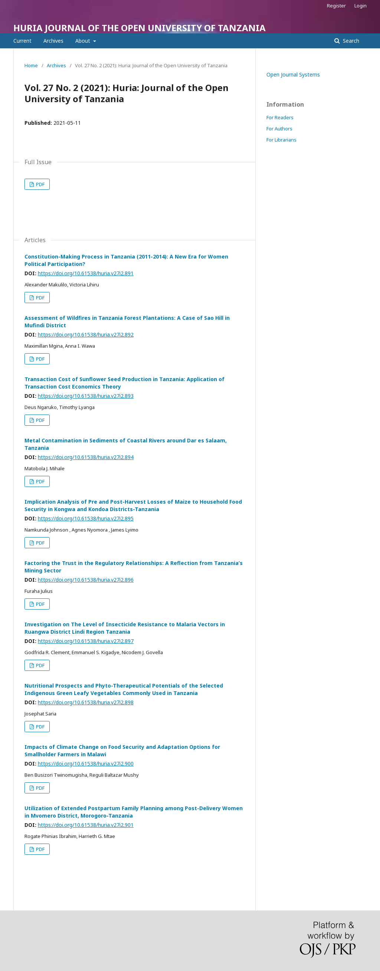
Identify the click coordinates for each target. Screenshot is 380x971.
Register (336, 5)
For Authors (279, 128)
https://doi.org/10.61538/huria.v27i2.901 (86, 824)
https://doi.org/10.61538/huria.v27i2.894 (86, 457)
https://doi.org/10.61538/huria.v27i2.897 (86, 640)
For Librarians (281, 139)
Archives (53, 40)
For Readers (280, 117)
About (83, 40)
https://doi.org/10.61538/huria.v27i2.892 (86, 334)
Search (350, 40)
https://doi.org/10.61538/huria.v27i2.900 (86, 763)
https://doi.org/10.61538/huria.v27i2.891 (86, 273)
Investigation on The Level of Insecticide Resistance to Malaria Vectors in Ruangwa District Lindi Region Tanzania (124, 628)
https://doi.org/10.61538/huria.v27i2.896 (86, 579)
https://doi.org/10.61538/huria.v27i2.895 (86, 518)
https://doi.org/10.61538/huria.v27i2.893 (86, 395)
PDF (40, 184)
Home (31, 65)
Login (360, 5)
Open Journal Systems (293, 74)
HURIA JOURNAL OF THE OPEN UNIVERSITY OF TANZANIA (139, 28)
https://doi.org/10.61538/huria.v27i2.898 (86, 702)
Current (22, 40)
